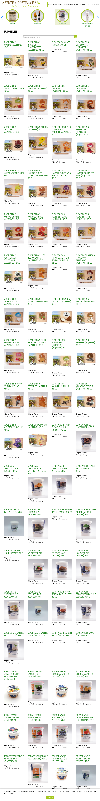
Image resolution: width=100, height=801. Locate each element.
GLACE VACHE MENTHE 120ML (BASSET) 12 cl (62, 511)
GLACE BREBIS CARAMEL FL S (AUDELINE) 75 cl (60, 88)
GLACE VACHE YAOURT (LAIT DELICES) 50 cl (86, 634)
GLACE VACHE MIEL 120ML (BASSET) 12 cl (14, 552)
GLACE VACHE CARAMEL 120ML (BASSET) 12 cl (11, 468)
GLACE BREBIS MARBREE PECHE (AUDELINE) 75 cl (60, 216)
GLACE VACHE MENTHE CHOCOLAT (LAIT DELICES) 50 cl (86, 512)
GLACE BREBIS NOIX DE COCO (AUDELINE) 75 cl (61, 301)
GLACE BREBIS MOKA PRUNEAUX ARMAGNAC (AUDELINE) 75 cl (85, 259)
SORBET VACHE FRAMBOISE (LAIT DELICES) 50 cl (35, 717)
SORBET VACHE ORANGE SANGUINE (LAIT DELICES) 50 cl (85, 717)
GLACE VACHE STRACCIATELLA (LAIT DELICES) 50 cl (86, 594)
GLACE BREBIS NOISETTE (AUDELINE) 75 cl (38, 301)
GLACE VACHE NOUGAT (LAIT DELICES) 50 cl (83, 553)
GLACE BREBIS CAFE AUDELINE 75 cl (61, 43)
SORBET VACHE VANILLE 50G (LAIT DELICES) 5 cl (60, 758)
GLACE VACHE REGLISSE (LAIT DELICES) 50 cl (34, 594)
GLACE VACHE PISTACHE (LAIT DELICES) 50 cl (11, 594)
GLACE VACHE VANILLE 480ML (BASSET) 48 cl (62, 634)
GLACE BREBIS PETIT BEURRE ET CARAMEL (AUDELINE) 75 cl (37, 342)
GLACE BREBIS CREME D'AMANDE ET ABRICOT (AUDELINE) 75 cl (61, 130)
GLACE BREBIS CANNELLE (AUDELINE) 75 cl (14, 88)
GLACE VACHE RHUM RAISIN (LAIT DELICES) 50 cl (62, 594)
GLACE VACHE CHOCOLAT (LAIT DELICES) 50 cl (59, 468)
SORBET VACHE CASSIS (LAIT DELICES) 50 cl (35, 674)
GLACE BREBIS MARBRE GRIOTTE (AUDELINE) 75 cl (12, 216)
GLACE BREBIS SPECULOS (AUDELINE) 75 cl (38, 386)
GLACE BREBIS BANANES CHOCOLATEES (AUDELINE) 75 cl (36, 45)
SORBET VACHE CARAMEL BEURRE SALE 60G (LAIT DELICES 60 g (12, 675)
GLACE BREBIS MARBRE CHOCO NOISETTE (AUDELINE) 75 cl (38, 174)
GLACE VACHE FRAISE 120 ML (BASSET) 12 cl (85, 468)
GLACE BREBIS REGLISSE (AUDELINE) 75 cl (85, 342)
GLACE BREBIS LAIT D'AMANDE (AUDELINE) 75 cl (14, 173)
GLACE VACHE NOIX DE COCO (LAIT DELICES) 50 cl (61, 553)
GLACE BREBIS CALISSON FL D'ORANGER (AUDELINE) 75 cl (84, 45)
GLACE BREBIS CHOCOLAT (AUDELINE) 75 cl (12, 129)
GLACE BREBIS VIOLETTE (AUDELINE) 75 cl (13, 427)
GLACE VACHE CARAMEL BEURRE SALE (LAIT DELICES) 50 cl (37, 469)
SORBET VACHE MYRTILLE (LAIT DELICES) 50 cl (59, 717)
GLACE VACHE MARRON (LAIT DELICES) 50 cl (34, 512)
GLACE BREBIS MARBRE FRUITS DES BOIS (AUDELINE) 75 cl (85, 174)
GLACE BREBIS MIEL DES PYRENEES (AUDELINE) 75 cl (36, 258)
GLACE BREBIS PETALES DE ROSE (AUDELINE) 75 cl (12, 342)
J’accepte (50, 798)
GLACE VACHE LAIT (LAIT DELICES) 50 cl (13, 511)
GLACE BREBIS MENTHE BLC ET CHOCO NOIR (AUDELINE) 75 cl (12, 259)
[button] (2, 18)
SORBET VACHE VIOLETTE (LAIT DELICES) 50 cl (83, 758)
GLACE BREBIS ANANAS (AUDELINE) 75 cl (13, 44)
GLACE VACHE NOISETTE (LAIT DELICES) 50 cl (35, 553)
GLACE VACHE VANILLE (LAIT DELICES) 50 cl (14, 634)
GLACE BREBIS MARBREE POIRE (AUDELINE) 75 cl (84, 216)
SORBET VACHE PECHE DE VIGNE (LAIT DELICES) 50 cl (14, 758)
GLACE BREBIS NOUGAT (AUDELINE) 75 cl (85, 301)
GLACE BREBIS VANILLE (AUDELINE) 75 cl (61, 386)
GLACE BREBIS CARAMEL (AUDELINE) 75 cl (37, 88)
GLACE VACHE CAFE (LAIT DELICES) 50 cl (85, 426)
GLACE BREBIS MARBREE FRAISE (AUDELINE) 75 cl (36, 216)
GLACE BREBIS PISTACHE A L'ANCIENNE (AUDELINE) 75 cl (60, 343)
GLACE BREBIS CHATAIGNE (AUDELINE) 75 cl (84, 88)
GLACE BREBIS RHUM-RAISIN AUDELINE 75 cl (13, 386)
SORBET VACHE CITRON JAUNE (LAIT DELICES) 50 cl (85, 674)
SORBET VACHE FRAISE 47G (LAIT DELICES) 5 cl (11, 717)
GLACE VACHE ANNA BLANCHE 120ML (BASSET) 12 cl (61, 427)
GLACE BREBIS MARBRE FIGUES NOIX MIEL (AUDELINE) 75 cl (62, 174)
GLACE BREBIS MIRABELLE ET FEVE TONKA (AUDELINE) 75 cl (60, 259)
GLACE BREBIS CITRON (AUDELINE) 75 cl (38, 128)
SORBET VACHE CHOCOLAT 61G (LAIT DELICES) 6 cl (61, 674)
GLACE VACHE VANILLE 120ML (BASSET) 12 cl (38, 634)
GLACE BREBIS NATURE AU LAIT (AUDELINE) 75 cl (12, 301)
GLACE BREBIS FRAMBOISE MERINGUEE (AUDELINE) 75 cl (84, 130)
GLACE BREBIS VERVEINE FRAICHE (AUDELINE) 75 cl (84, 386)
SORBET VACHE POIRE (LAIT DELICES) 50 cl (38, 757)
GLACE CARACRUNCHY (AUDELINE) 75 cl (38, 426)
